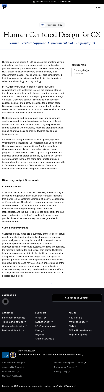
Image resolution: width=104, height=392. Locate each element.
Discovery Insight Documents (82, 72)
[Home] (4, 8)
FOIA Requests (9, 371)
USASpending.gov (44, 326)
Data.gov (39, 330)
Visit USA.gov (65, 386)
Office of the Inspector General (68, 362)
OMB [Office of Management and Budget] (71, 326)
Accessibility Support (12, 367)
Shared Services (43, 339)
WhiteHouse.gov (77, 322)
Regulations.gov (77, 334)
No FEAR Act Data (11, 376)
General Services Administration (63, 354)
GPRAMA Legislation (79, 330)
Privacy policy (60, 371)
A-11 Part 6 (74, 318)
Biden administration (12, 318)
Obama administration (13, 326)
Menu (99, 7)
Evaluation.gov (42, 322)
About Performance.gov (13, 362)
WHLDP (39, 318)
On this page (79, 64)
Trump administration (13, 322)
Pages (38, 334)
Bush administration (12, 330)
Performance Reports (64, 367)
